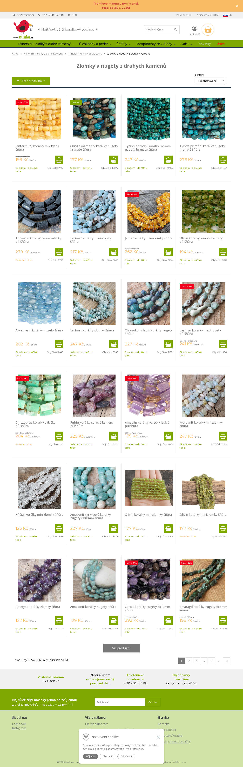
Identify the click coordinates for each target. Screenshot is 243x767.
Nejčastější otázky (207, 15)
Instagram (19, 728)
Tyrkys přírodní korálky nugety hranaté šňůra (202, 147)
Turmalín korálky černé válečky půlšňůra (38, 240)
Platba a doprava (96, 724)
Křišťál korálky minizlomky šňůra (39, 514)
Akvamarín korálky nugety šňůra (39, 330)
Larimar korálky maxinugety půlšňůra (200, 332)
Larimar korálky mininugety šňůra (90, 240)
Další (186, 44)
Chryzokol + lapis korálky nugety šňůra (149, 332)
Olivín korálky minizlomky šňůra (148, 514)
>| (227, 661)
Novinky (204, 44)
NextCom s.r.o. (179, 762)
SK (227, 15)
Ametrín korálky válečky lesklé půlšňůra (147, 424)
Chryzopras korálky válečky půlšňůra (35, 424)
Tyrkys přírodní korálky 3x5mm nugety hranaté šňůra (148, 147)
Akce (221, 44)
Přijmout (90, 756)
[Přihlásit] (194, 30)
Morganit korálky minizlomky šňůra (201, 424)
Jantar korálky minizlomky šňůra (148, 238)
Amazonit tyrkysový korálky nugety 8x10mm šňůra (90, 516)
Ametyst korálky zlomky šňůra (38, 607)
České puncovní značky (174, 741)
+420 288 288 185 (53, 15)
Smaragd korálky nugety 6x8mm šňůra (203, 608)
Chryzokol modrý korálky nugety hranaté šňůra (94, 147)
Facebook (19, 724)
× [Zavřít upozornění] (237, 6)
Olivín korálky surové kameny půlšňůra (201, 240)
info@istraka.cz (25, 15)
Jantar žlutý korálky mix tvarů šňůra (37, 147)
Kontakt (163, 724)
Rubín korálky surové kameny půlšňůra (91, 424)
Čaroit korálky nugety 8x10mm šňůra (147, 608)
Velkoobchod (184, 15)
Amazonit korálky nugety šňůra (93, 607)
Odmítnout (126, 756)
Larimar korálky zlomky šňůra (92, 330)
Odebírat (152, 702)
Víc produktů (121, 648)
